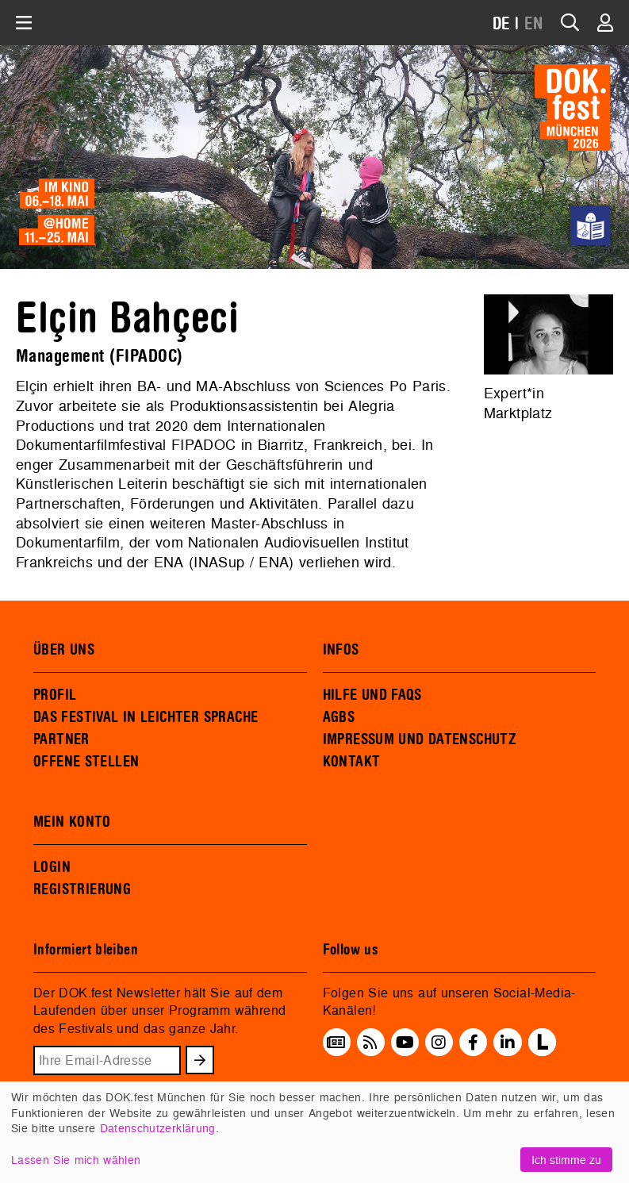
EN (533, 24)
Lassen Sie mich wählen (75, 1159)
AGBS (339, 717)
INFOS (341, 650)
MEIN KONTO (72, 822)
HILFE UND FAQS (372, 695)
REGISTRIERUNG (82, 889)
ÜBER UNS (63, 650)
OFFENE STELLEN (86, 762)
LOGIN (52, 867)
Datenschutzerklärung (158, 1127)
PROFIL (54, 695)
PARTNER (61, 739)
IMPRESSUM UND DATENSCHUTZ (420, 739)
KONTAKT (352, 762)
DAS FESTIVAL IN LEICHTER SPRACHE (145, 717)
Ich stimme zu (566, 1159)
